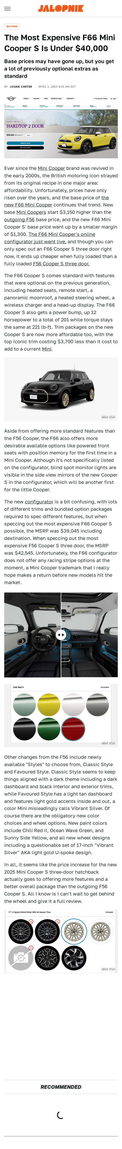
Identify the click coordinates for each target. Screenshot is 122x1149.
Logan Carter (21, 86)
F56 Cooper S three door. (61, 263)
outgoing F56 (19, 219)
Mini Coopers (31, 212)
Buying (12, 26)
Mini (46, 349)
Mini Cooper (51, 168)
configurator (39, 501)
